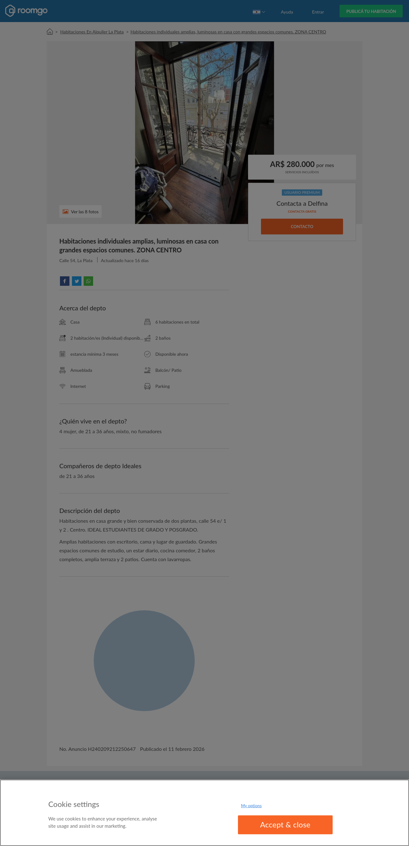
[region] (204, 813)
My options (251, 805)
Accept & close (285, 824)
